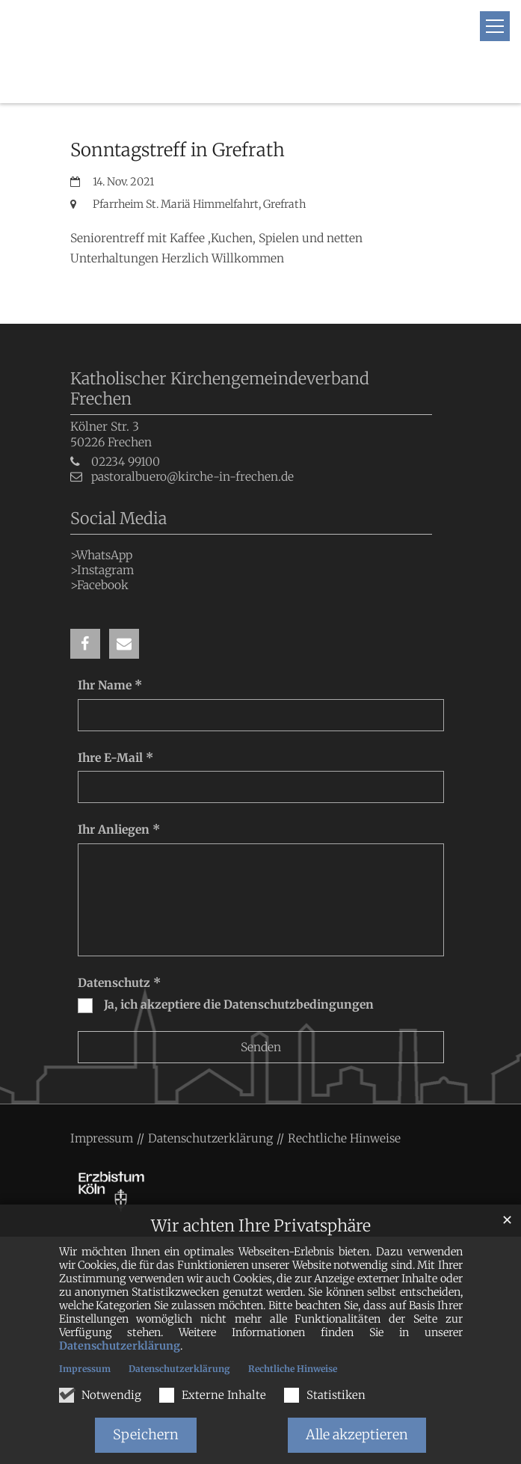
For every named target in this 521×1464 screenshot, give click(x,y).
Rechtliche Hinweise (292, 1368)
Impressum (85, 1368)
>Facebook (99, 554)
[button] (85, 612)
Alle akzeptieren (357, 1434)
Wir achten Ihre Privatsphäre (261, 1226)
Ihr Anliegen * (119, 798)
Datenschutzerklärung (119, 1346)
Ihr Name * (110, 654)
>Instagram (102, 538)
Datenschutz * (119, 951)
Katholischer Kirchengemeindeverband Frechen (219, 357)
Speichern (146, 1434)
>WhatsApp (101, 523)
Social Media (118, 486)
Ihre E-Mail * (115, 726)
